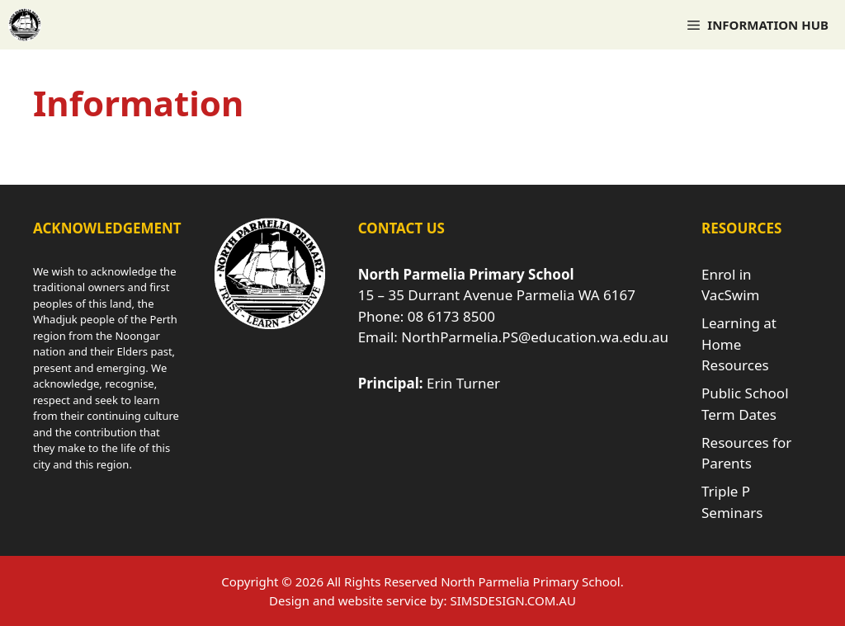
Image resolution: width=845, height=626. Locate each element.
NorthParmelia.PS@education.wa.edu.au (534, 336)
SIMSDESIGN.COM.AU (512, 600)
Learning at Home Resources (739, 343)
